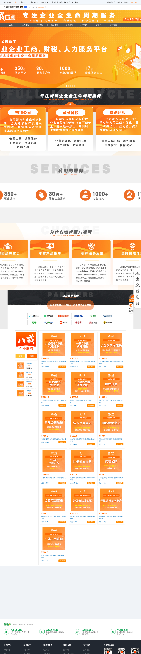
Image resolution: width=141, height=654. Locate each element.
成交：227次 (102, 405)
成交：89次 (44, 522)
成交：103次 (74, 483)
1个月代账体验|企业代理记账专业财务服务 (111, 479)
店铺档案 (113, 25)
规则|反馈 (67, 645)
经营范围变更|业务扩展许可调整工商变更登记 (53, 517)
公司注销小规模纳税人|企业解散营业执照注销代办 (30, 381)
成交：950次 (45, 366)
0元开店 (46, 650)
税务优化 (54, 25)
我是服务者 (47, 645)
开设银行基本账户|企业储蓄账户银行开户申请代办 (111, 517)
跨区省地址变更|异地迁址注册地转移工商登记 (82, 517)
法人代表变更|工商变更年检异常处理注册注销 (82, 440)
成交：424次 (45, 405)
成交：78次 (102, 522)
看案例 (98, 25)
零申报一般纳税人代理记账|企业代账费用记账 (30, 372)
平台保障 (27, 650)
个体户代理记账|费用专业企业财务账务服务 (53, 479)
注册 (136, 2)
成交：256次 (74, 405)
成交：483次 (74, 366)
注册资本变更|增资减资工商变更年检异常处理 (82, 479)
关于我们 (86, 645)
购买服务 (62, 366)
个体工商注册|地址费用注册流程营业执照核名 (53, 556)
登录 (132, 2)
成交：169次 (74, 444)
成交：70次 (44, 560)
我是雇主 (27, 645)
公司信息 (86, 650)
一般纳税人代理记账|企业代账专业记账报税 (30, 391)
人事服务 (84, 25)
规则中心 (66, 650)
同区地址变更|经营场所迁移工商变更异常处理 (111, 440)
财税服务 (40, 25)
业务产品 (7, 645)
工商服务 (25, 25)
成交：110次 (45, 483)
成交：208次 (45, 442)
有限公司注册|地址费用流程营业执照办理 (53, 439)
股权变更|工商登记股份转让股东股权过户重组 (111, 401)
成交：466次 (102, 366)
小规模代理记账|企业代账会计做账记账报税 (30, 363)
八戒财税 (7, 650)
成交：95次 (102, 483)
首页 (11, 25)
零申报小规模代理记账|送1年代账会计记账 (82, 401)
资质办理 (69, 25)
